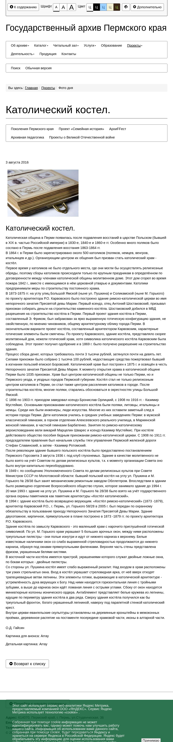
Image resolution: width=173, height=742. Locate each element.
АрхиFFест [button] (117, 129)
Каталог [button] (41, 45)
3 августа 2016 (17, 162)
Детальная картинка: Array (26, 644)
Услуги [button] (90, 45)
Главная (31, 88)
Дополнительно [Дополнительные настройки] (147, 7)
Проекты (48, 88)
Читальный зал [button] (66, 45)
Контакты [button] (68, 54)
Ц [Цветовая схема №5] (117, 7)
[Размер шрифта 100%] (56, 7)
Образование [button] (111, 45)
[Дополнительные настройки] (126, 7)
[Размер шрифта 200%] (71, 7)
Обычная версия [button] (38, 68)
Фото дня (66, 88)
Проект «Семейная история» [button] (81, 129)
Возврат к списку (27, 663)
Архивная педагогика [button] (27, 137)
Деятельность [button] (23, 54)
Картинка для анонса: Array (27, 636)
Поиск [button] (15, 68)
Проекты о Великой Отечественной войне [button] (82, 137)
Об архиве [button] (20, 45)
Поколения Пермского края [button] (32, 129)
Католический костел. (58, 109)
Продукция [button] (47, 54)
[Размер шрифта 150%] (63, 7)
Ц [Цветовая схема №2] (96, 7)
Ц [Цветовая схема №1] (90, 8)
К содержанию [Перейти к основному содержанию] (23, 7)
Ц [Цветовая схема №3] (103, 7)
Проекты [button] (134, 45)
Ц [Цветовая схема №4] (110, 7)
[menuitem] (20, 45)
